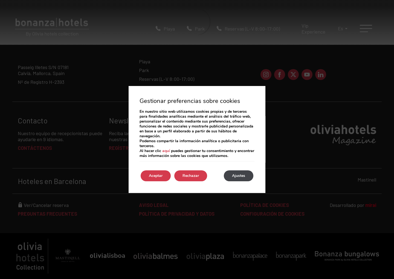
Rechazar (190, 175)
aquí (166, 150)
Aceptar (156, 175)
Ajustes (238, 175)
